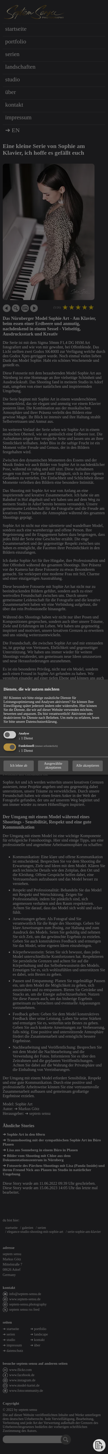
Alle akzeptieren (87, 765)
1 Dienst (25, 738)
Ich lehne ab (18, 765)
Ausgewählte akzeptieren (53, 765)
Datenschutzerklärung (41, 722)
